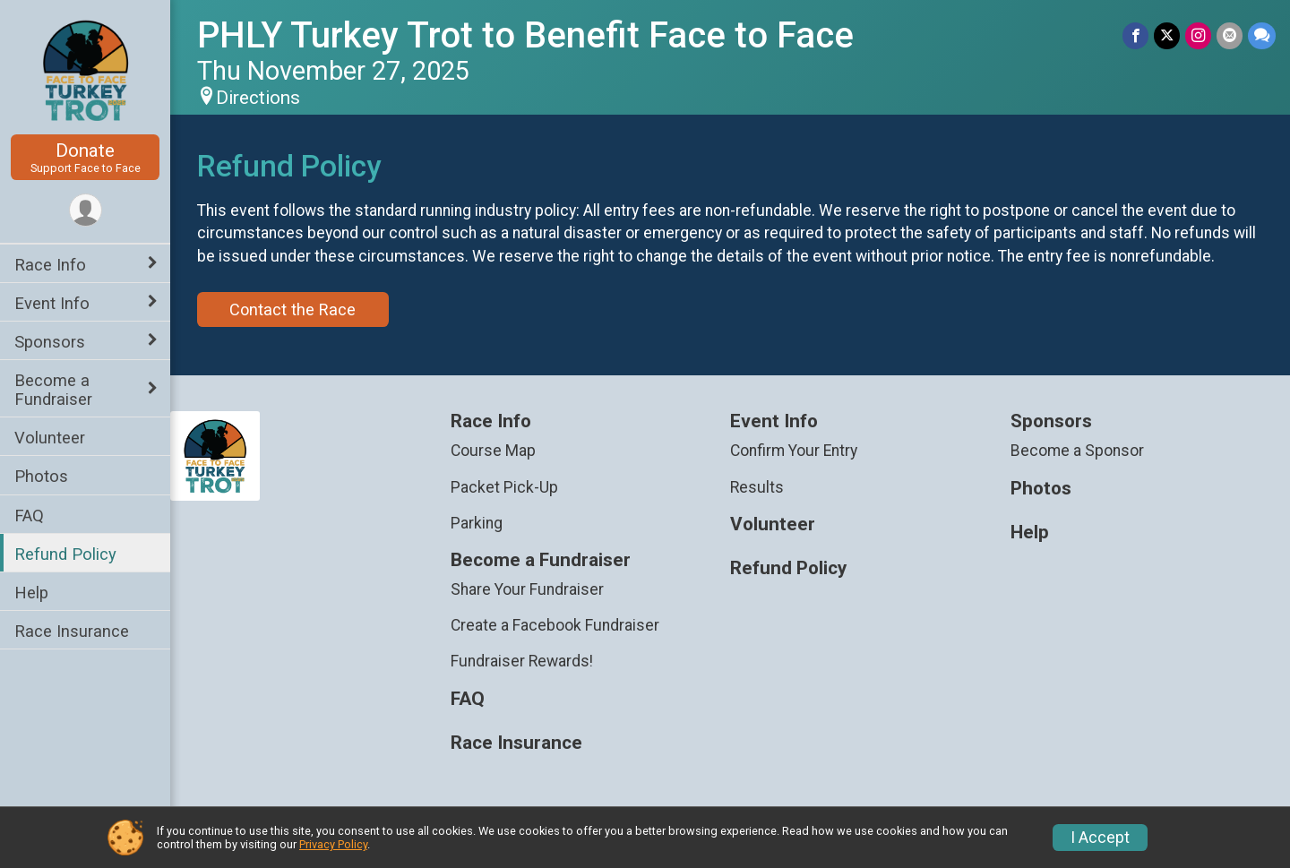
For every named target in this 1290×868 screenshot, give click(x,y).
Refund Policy (65, 554)
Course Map (493, 451)
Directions (258, 97)
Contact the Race (292, 309)
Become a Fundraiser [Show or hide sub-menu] (53, 389)
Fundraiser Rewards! (522, 661)
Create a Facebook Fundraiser (555, 625)
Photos (41, 476)
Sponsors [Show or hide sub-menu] (49, 341)
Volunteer (49, 437)
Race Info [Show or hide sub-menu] (50, 264)
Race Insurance (71, 631)
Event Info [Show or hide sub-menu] (52, 303)
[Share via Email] (1230, 35)
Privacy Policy (333, 844)
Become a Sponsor (1077, 451)
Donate (85, 157)
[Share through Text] (1262, 35)
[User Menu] (85, 210)
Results (757, 487)
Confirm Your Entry (793, 451)
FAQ (29, 515)
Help (31, 592)
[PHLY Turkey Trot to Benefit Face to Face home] (85, 69)
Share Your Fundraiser (527, 589)
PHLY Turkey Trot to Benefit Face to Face (525, 35)
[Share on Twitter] (1167, 35)
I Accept (1100, 838)
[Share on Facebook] (1135, 35)
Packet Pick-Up (504, 487)
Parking (477, 523)
